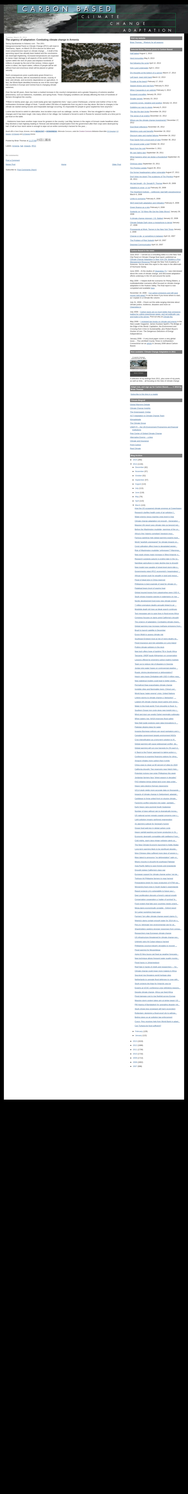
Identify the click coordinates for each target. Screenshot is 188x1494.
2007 (135, 1066)
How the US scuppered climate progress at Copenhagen (158, 508)
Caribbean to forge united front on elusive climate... (156, 798)
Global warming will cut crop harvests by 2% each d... (157, 748)
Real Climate (135, 448)
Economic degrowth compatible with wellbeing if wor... (157, 836)
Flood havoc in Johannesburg (147, 962)
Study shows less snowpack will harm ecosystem (155, 1009)
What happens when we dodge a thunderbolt (148, 157)
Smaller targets (136, 99)
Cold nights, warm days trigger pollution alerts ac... (156, 840)
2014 (135, 464)
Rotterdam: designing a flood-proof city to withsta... (156, 1013)
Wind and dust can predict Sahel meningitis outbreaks (157, 714)
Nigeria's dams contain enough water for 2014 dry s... (157, 920)
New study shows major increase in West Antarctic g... (157, 555)
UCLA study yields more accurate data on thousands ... (157, 790)
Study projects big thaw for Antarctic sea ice (153, 983)
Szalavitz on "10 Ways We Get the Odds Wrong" (150, 211)
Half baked (134, 53)
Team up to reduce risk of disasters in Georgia (154, 664)
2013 (135, 1041)
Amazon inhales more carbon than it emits (152, 761)
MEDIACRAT (39, 131)
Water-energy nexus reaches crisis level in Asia (154, 517)
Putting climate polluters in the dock (149, 647)
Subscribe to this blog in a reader (144, 394)
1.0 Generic (26, 134)
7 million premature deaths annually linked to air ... (156, 605)
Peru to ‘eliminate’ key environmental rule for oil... (155, 925)
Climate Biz (168, 317)
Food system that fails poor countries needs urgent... (156, 904)
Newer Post (10, 164)
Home (63, 164)
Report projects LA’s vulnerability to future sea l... (155, 891)
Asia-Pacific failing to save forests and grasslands (155, 866)
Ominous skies (136, 164)
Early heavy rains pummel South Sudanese (153, 807)
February (139, 1031)
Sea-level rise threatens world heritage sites (153, 975)
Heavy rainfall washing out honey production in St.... (156, 832)
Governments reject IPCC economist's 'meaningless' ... (157, 571)
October (138, 476)
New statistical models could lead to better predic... (156, 681)
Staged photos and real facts (142, 86)
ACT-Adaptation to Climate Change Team (147, 416)
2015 (135, 460)
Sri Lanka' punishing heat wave (148, 912)
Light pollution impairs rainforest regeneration (153, 819)
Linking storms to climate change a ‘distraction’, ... (155, 698)
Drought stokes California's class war (150, 870)
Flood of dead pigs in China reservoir (150, 580)
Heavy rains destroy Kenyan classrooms (151, 786)
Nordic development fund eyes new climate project (156, 601)
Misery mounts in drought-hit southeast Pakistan (155, 862)
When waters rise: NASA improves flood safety (154, 719)
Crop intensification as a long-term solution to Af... (155, 740)
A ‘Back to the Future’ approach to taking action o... (156, 752)
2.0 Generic (15, 134)
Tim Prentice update (138, 168)
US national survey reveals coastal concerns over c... (157, 815)
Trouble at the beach (138, 81)
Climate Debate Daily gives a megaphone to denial (151, 222)
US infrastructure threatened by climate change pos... (157, 937)
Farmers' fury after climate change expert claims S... (156, 916)
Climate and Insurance (139, 441)
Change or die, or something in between (146, 236)
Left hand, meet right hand (141, 77)
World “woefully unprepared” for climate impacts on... (157, 542)
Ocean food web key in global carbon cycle (152, 828)
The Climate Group (138, 423)
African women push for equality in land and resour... (156, 576)
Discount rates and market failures (144, 135)
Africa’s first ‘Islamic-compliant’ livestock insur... (154, 534)
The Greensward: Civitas (140, 412)
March (138, 505)
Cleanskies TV (161, 271)
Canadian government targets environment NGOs (155, 735)
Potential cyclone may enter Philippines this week (155, 773)
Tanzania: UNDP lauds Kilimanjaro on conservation (156, 655)
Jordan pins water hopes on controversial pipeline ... (156, 668)
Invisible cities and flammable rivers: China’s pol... (155, 689)
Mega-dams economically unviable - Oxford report (155, 908)
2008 (135, 1062)
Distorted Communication (140, 244)
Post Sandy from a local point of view (145, 140)
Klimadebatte (135, 419)
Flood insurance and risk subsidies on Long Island (155, 643)
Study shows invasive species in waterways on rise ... (157, 597)
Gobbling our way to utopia (141, 107)
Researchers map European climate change (153, 933)
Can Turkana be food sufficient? (148, 1026)
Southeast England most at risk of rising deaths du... (156, 639)
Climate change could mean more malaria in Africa (156, 971)
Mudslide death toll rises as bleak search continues (156, 609)
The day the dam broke (139, 111)
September (140, 480)
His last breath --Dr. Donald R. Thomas (146, 183)
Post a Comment (13, 160)
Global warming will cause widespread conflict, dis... (156, 744)
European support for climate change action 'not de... (157, 874)
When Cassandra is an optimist (143, 90)
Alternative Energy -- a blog (141, 437)
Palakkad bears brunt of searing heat (150, 588)
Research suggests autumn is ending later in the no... (157, 559)
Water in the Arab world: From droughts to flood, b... (156, 706)
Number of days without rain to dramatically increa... (156, 811)
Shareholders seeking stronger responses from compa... (158, 929)
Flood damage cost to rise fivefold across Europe (155, 996)
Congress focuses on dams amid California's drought (157, 618)
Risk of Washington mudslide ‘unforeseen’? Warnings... (157, 550)
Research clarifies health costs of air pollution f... (155, 512)
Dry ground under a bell (140, 144)
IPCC (34, 146)
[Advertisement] (143, 1082)
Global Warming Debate (140, 404)
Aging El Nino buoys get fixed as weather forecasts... (157, 954)
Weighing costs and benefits (141, 131)
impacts (27, 146)
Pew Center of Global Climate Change (146, 433)
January (138, 1035)
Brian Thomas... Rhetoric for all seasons (146, 42)
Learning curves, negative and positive (146, 103)
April (137, 501)
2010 (135, 1054)
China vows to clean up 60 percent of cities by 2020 (156, 765)
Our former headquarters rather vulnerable (147, 172)
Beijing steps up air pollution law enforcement (153, 1017)
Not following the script (139, 63)
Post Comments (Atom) (27, 170)
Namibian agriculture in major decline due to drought (156, 563)
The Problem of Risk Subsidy (142, 240)
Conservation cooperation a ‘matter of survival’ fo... (156, 899)
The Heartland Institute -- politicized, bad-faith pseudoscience (155, 192)
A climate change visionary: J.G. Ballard (146, 218)
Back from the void (137, 148)
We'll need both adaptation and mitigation (147, 203)
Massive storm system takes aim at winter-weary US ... (157, 1000)
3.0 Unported (111, 131)
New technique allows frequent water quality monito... (157, 958)
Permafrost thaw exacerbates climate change (153, 685)
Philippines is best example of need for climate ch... (156, 584)
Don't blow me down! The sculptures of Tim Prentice (151, 176)
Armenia (15, 146)
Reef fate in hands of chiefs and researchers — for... (156, 967)
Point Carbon (135, 445)
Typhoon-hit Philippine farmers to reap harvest (154, 878)
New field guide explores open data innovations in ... (156, 723)
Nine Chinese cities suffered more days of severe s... (157, 853)
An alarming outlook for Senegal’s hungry (152, 824)
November (139, 471)
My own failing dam (138, 153)
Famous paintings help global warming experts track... (157, 538)
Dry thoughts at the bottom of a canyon (146, 73)
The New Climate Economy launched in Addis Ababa (156, 845)
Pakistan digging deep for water (148, 727)
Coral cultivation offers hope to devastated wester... (156, 546)
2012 (135, 1045)
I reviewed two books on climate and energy (158, 321)
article (149, 343)
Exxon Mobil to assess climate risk (149, 634)
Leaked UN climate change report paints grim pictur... (157, 702)
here (153, 288)
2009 (135, 1058)
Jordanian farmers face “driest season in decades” (155, 777)
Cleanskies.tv (135, 307)
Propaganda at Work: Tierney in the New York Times (151, 229)
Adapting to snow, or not (140, 188)
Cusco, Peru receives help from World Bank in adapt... (157, 1021)
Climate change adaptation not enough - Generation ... (157, 521)
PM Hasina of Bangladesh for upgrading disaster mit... (157, 1004)
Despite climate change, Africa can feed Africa (154, 992)
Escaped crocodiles (138, 94)
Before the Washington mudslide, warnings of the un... (157, 529)
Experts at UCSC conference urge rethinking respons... (157, 988)
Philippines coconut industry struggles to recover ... (156, 946)
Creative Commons (85, 131)
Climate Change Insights (140, 408)
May (137, 497)
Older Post (116, 164)
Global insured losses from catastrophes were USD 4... (157, 592)
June (137, 492)
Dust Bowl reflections (139, 127)
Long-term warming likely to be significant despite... (156, 849)
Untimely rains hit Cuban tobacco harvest (152, 941)
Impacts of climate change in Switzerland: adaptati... (156, 794)
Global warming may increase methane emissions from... (158, 626)
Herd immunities (137, 58)
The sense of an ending (140, 116)
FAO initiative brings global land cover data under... (156, 782)
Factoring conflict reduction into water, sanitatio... (155, 803)
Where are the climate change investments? (148, 120)
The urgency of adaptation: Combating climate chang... (157, 622)
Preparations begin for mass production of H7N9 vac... (157, 883)
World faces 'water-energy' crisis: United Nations (155, 693)
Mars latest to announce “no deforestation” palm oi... (156, 857)
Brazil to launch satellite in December (150, 630)
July (137, 488)
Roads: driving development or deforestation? (154, 672)
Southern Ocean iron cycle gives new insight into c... (156, 710)
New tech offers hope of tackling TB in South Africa (156, 651)
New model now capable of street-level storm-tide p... (157, 567)
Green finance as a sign (140, 207)
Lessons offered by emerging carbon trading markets (157, 660)
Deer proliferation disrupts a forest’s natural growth (156, 895)
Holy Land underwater (139, 68)
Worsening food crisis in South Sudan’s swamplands (156, 887)
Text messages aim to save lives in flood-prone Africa (157, 613)
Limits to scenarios (137, 199)
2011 (135, 1049)
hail (21, 146)
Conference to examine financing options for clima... (156, 756)
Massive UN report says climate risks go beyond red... (157, 525)
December (139, 467)
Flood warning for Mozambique (147, 950)
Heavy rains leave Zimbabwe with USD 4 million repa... (157, 676)
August (138, 484)
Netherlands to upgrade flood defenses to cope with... (157, 979)
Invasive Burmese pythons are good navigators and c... (157, 731)
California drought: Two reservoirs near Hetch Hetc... (156, 769)
